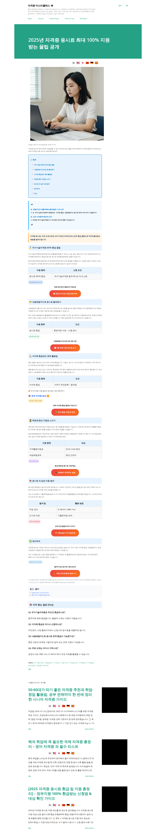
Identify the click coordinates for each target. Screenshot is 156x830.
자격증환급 (82, 663)
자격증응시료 (73, 663)
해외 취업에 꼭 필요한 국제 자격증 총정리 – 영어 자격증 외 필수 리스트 (59, 744)
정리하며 (37, 189)
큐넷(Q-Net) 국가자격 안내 (40, 593)
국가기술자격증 (39, 663)
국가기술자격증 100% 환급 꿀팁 (44, 165)
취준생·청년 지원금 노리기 (42, 179)
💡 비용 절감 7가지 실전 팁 (65, 533)
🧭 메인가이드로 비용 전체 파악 (65, 294)
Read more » (89, 729)
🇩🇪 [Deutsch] (91, 62)
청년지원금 (32, 665)
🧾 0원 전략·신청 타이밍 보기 (65, 348)
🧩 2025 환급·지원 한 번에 (65, 412)
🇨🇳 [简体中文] (87, 62)
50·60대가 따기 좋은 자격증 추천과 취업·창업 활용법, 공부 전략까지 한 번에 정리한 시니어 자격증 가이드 (60, 694)
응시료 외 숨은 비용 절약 (42, 184)
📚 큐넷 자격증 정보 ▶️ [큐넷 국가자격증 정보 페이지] (38, 396)
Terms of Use (69, 19)
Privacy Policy (54, 19)
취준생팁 (39, 665)
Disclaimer (83, 19)
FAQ (35, 193)
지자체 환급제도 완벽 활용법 (43, 174)
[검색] (120, 5)
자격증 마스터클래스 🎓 (41, 5)
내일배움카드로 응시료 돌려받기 (44, 170)
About (30, 19)
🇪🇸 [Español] (96, 62)
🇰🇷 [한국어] (73, 62)
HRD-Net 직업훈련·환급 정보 (41, 595)
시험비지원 (64, 663)
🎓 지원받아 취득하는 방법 (65, 472)
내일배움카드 (49, 663)
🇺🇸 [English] (78, 62)
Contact (41, 19)
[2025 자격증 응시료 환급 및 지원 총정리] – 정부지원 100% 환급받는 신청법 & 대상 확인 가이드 (60, 793)
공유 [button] (29, 669)
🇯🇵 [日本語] (82, 62)
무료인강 (57, 663)
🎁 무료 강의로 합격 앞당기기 (65, 573)
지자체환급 (90, 663)
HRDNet (46, 665)
